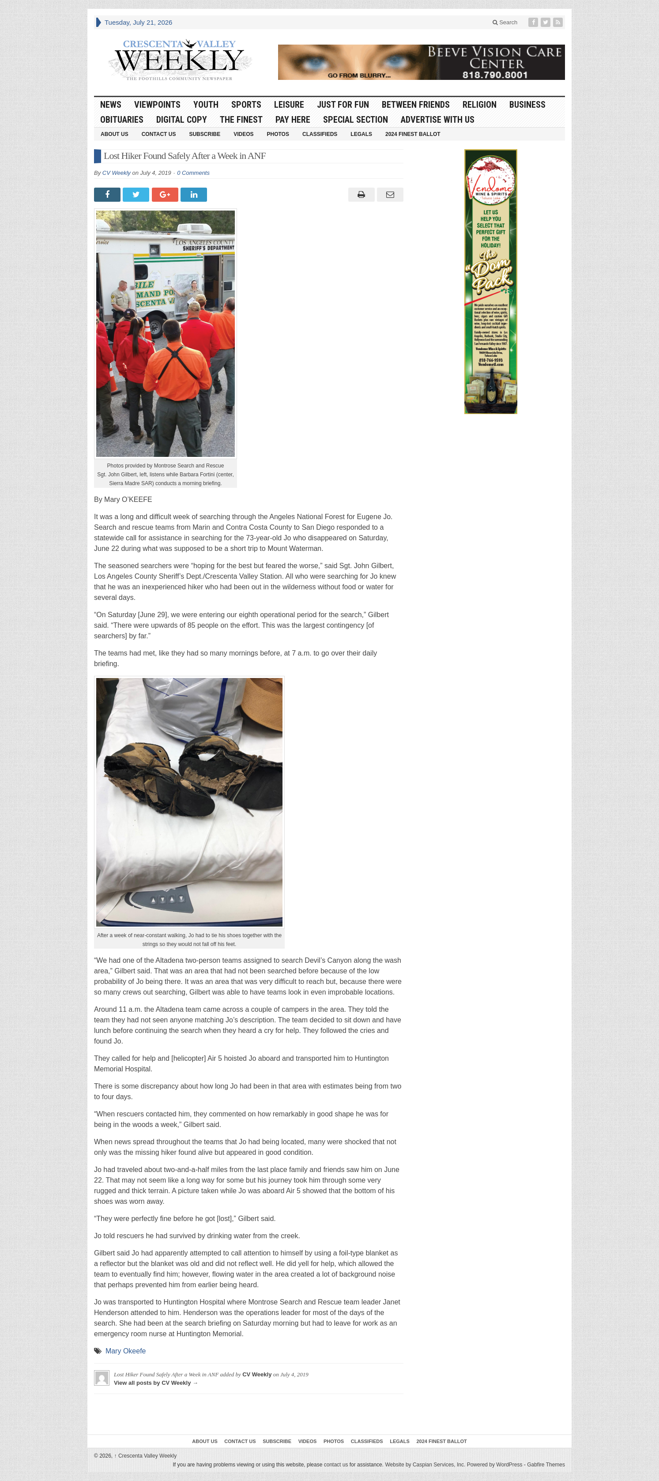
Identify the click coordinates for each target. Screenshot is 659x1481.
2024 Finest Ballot (413, 134)
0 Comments (193, 173)
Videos (243, 134)
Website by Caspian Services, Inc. (425, 1465)
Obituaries (121, 119)
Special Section (355, 119)
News (110, 104)
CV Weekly (116, 173)
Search (505, 22)
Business (527, 104)
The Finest (241, 119)
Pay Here (292, 119)
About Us (114, 134)
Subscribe (204, 134)
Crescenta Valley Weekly (145, 1456)
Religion (480, 104)
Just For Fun (343, 104)
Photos (278, 134)
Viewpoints (157, 104)
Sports (246, 104)
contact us (336, 1465)
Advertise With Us (437, 119)
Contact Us (159, 134)
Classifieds (319, 134)
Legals (361, 134)
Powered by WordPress (495, 1465)
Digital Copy (181, 119)
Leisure (289, 104)
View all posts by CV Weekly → (156, 1382)
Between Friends (416, 104)
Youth (205, 104)
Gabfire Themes (546, 1465)
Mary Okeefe (125, 1351)
